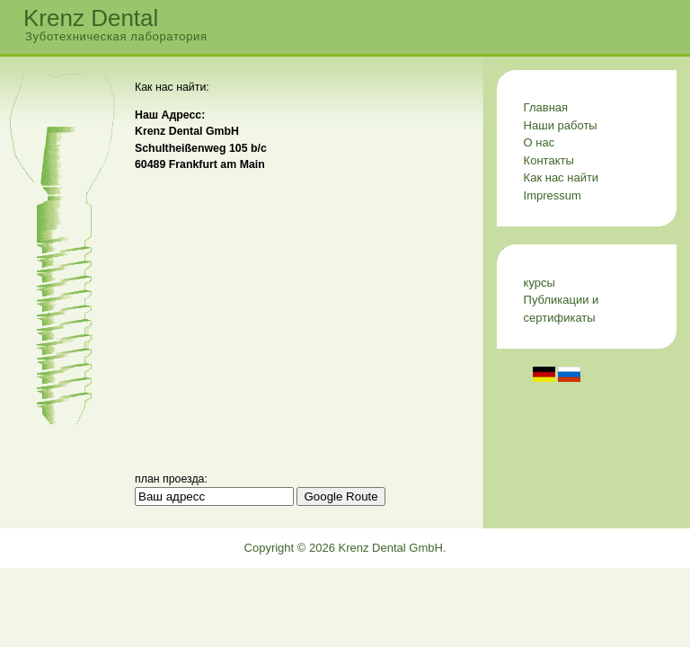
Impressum (552, 195)
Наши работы (560, 125)
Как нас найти (561, 177)
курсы (539, 282)
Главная (546, 107)
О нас (539, 142)
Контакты (549, 160)
